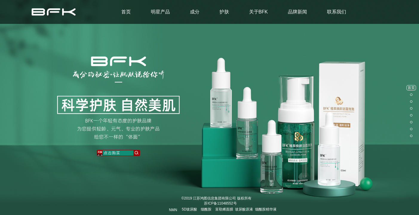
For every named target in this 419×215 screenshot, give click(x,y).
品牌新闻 (297, 11)
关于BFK (258, 11)
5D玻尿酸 (189, 209)
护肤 (224, 11)
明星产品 (160, 11)
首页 (126, 11)
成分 (194, 11)
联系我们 (336, 11)
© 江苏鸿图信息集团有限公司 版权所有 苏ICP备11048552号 (216, 200)
